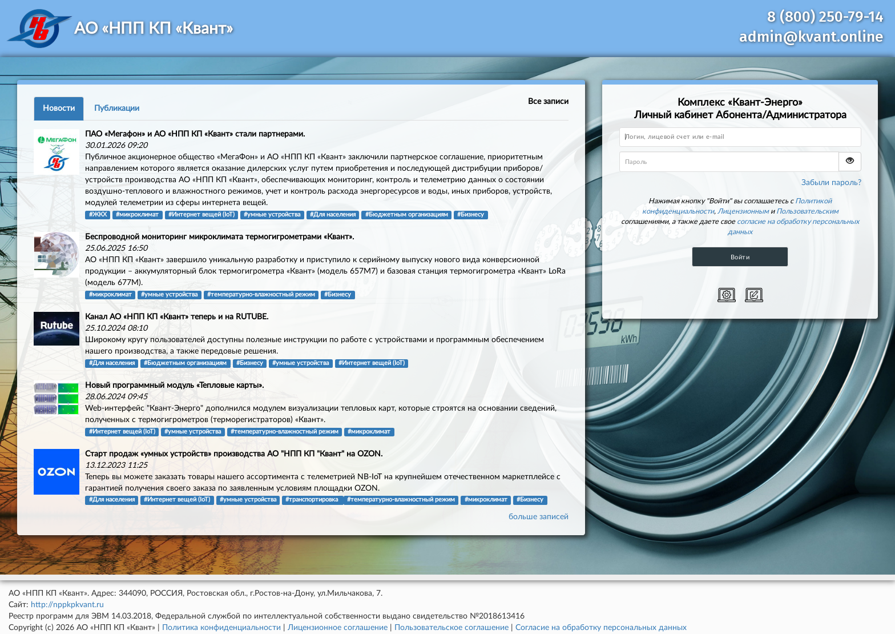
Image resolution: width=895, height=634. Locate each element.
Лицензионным (743, 211)
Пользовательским (807, 211)
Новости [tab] (59, 109)
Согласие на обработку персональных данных (601, 628)
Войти (740, 257)
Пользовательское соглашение (451, 628)
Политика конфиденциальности (221, 628)
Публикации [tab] (116, 109)
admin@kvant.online (811, 37)
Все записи (548, 102)
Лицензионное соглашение (338, 628)
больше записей (539, 517)
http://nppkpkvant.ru (67, 605)
